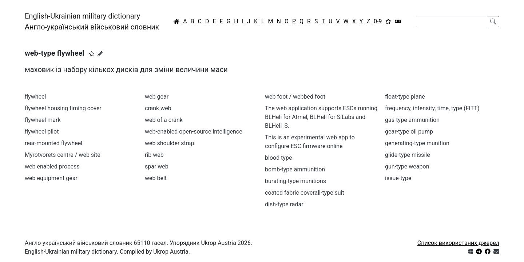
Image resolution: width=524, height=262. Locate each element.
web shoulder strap (169, 143)
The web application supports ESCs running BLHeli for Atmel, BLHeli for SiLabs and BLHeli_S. (321, 117)
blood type (278, 157)
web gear (156, 96)
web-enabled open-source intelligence (193, 131)
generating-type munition (417, 143)
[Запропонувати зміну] (100, 54)
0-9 (378, 21)
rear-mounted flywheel (53, 143)
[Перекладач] (398, 21)
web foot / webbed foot (295, 96)
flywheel (35, 96)
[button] (92, 53)
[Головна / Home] (176, 21)
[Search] (451, 21)
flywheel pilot (42, 131)
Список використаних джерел (458, 242)
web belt (156, 178)
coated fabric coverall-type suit (304, 192)
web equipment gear (51, 178)
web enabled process (52, 166)
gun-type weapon (407, 166)
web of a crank (164, 119)
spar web (156, 166)
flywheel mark (43, 119)
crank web (158, 108)
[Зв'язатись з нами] (496, 251)
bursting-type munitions (295, 181)
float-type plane (405, 96)
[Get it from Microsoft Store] (470, 251)
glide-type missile (407, 154)
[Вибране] (388, 21)
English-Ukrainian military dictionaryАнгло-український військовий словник (92, 21)
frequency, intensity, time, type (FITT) (432, 108)
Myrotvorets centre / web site (62, 154)
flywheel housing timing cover (63, 108)
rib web (154, 154)
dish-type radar (284, 204)
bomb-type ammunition (295, 169)
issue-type (398, 178)
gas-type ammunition (412, 119)
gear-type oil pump (409, 131)
